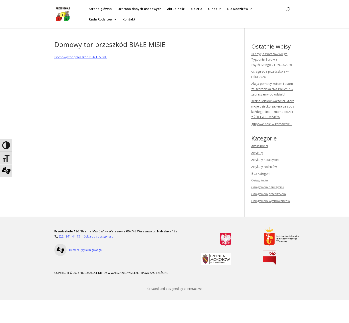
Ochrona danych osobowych (139, 9)
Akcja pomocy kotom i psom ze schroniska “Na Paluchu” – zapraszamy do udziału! (272, 88)
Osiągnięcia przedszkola (268, 194)
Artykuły (257, 153)
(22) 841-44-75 (69, 236)
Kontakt (129, 19)
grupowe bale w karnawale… (271, 124)
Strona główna (100, 9)
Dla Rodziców (237, 9)
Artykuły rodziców (264, 167)
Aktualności (176, 9)
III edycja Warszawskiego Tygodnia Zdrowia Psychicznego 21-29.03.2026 (271, 59)
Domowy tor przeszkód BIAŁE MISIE (80, 57)
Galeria (196, 9)
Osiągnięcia (259, 180)
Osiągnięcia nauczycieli (267, 187)
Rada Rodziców (100, 19)
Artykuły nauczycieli (265, 160)
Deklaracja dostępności (99, 236)
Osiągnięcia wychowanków (270, 201)
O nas (212, 9)
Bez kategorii (260, 173)
